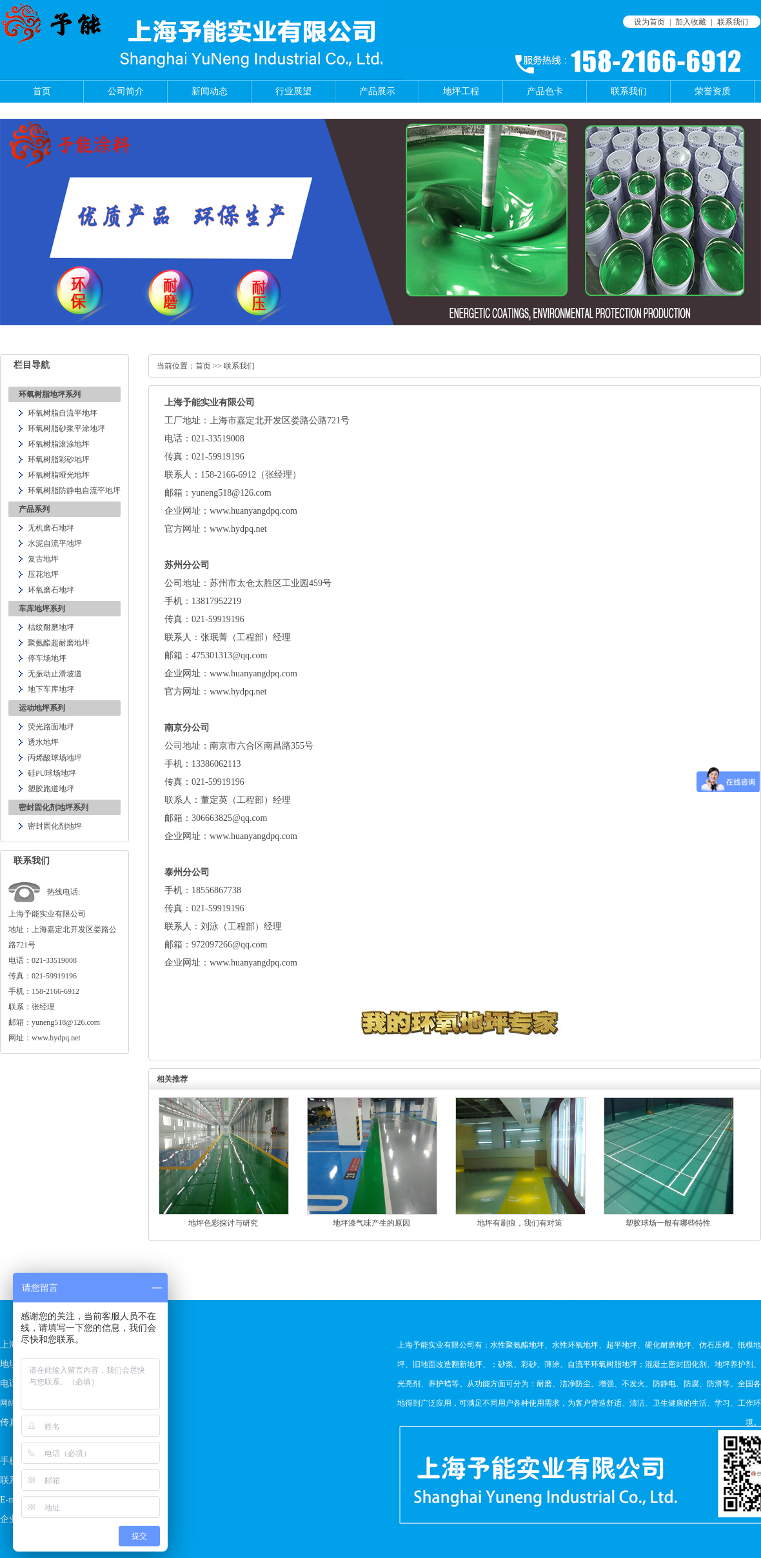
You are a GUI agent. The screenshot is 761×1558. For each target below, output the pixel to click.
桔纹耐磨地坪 (51, 627)
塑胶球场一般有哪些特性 (668, 1223)
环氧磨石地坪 (51, 589)
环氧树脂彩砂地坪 (59, 459)
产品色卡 (545, 91)
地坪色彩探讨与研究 (223, 1223)
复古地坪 (43, 558)
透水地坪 (43, 742)
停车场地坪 (47, 658)
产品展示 (377, 91)
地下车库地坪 (51, 689)
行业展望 (293, 91)
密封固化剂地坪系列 (53, 807)
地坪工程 (461, 91)
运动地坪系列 (42, 708)
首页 (42, 91)
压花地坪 (43, 574)
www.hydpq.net (238, 529)
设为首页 (649, 21)
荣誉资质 (713, 91)
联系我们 (732, 21)
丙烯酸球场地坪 (55, 757)
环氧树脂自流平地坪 (62, 413)
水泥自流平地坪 (55, 543)
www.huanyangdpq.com (253, 836)
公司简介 (126, 91)
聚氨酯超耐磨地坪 (59, 642)
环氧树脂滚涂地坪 (59, 444)
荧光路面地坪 (51, 726)
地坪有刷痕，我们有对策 (519, 1223)
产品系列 (34, 509)
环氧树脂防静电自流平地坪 (74, 490)
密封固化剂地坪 (55, 826)
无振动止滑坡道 (55, 673)
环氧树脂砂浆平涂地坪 (66, 428)
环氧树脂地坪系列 (50, 394)
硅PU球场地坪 (52, 773)
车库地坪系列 (42, 608)
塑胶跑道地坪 (51, 788)
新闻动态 (210, 91)
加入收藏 (690, 21)
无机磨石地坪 (51, 527)
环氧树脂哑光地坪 (59, 475)
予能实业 (201, 402)
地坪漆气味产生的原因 (371, 1223)
